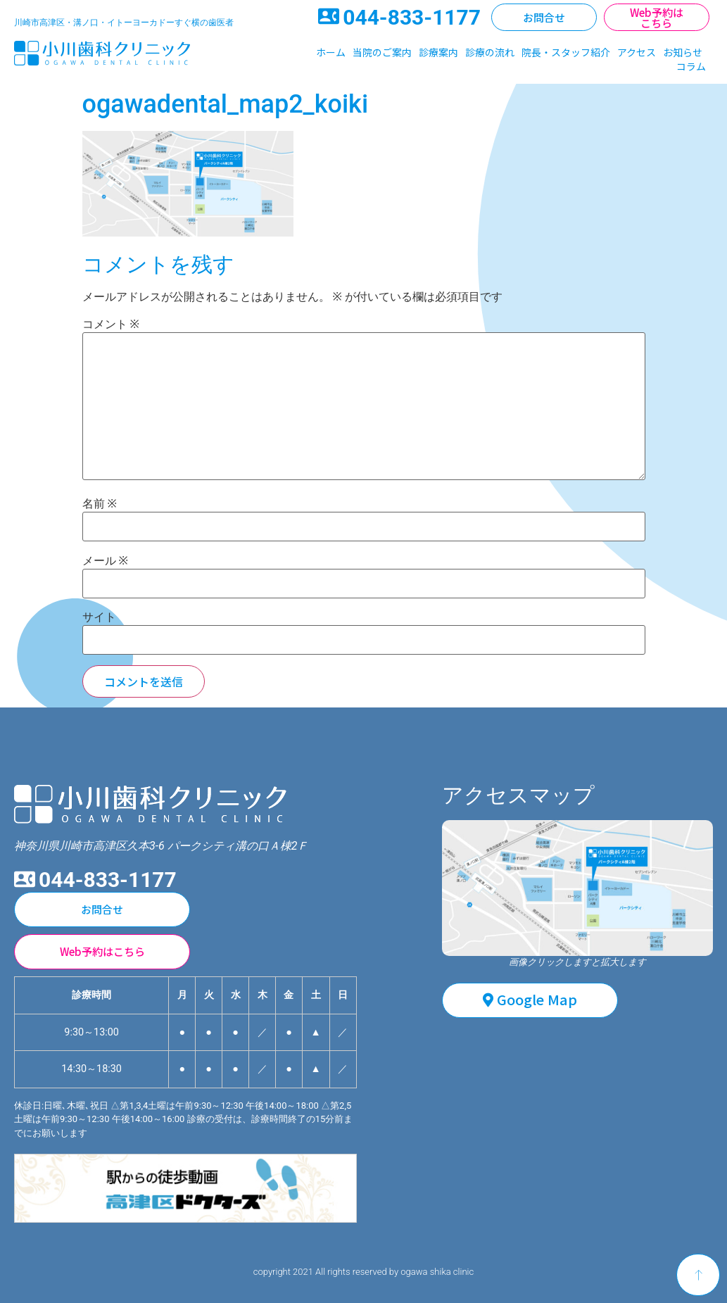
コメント (110, 324)
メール (105, 561)
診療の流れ (489, 52)
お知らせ (682, 52)
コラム (691, 66)
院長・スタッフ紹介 (565, 52)
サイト (99, 617)
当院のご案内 (382, 52)
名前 (99, 504)
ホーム (331, 52)
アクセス (636, 52)
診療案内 (438, 52)
